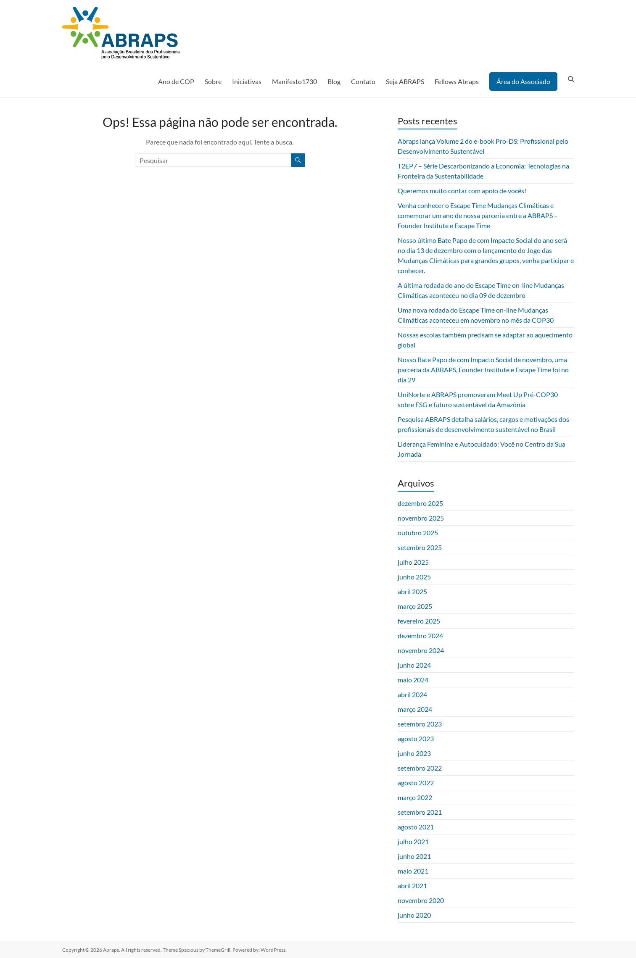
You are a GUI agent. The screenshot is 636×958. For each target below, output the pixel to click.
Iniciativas (246, 81)
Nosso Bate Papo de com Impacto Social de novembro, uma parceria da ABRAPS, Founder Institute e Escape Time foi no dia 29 (483, 369)
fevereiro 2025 (419, 621)
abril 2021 (412, 886)
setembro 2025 (420, 547)
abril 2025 (412, 591)
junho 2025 (414, 577)
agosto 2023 (416, 738)
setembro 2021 (420, 812)
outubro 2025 (418, 533)
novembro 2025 (421, 518)
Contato (363, 81)
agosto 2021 (416, 827)
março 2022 (415, 797)
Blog (333, 81)
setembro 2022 (420, 768)
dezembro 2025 (420, 503)
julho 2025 (413, 562)
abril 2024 (412, 694)
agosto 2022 (416, 783)
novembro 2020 (421, 900)
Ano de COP (176, 81)
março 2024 (415, 709)
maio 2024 (413, 680)
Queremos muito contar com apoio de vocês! (462, 191)
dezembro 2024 (420, 636)
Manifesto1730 (294, 81)
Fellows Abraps (457, 81)
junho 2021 (414, 856)
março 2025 (415, 606)
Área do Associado (523, 81)
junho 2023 (414, 753)
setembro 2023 (420, 724)
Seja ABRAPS (405, 81)
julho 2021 (413, 841)
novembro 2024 (421, 650)
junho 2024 (414, 665)
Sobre (213, 81)
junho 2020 (414, 915)
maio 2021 (413, 871)
